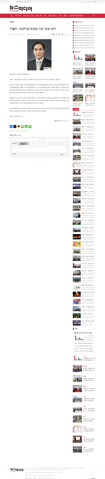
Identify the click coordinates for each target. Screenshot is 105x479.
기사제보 (77, 468)
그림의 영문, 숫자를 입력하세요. (38, 143)
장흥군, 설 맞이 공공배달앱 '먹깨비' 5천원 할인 (85, 33)
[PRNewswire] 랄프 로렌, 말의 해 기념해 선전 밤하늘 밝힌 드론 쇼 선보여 (85, 30)
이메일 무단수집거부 (69, 468)
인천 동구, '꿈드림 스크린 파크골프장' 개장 (84, 348)
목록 (53, 34)
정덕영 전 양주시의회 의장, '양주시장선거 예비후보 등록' (85, 25)
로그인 (92, 1)
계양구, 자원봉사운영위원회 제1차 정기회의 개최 (84, 346)
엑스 (14, 126)
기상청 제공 (28, 2)
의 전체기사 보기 (61, 121)
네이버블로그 (22, 126)
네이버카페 (26, 126)
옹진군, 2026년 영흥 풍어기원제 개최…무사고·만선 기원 (84, 343)
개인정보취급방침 (43, 468)
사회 (32, 16)
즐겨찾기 (14, 1)
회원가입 (88, 1)
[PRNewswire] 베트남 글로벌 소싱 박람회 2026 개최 (85, 35)
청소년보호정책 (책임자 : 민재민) (55, 468)
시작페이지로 (11, 1)
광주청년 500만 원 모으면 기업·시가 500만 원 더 (85, 48)
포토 (60, 16)
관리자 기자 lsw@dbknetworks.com (17, 34)
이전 (37, 164)
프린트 (59, 34)
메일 (56, 34)
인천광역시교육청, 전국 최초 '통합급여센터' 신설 (84, 351)
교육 (45, 16)
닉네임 (14, 139)
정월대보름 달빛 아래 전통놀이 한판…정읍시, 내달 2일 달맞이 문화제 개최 (85, 40)
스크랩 (62, 34)
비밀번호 (43, 139)
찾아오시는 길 (34, 468)
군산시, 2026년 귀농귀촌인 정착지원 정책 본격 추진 (85, 43)
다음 (42, 164)
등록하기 (62, 154)
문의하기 (82, 468)
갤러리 (65, 16)
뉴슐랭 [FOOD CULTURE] (76, 16)
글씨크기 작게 (68, 34)
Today (75, 109)
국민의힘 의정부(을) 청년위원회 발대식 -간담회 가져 (85, 38)
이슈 (68, 23)
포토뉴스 (77, 52)
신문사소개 (27, 468)
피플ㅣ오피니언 (53, 16)
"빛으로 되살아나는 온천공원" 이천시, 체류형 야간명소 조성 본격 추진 (85, 45)
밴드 (29, 126)
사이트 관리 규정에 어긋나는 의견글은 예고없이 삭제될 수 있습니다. (30, 147)
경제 (76, 329)
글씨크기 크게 (65, 34)
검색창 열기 (94, 16)
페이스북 (11, 126)
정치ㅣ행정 (18, 16)
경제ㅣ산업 (26, 16)
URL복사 (50, 34)
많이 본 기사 (79, 22)
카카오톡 (18, 126)
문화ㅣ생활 (39, 16)
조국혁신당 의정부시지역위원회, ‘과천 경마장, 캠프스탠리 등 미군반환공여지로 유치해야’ (85, 28)
